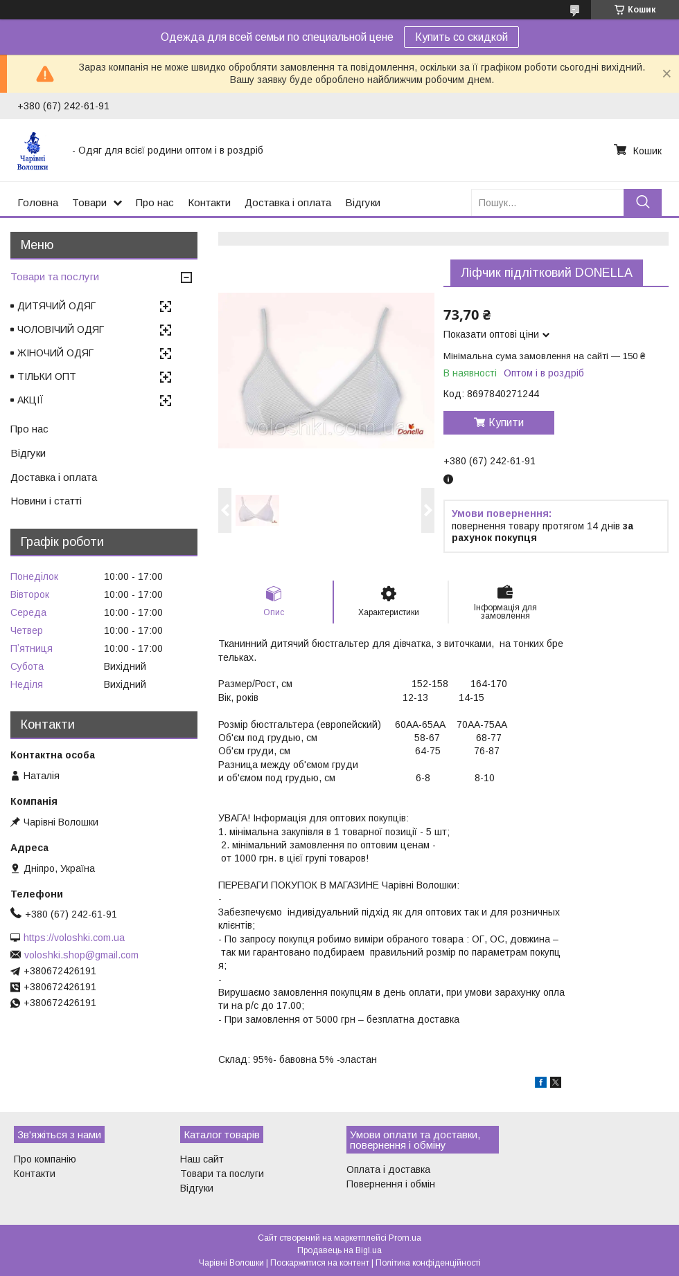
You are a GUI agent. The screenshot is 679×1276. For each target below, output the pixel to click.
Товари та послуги (54, 276)
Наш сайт (202, 1159)
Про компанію (45, 1159)
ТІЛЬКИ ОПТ (46, 376)
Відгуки (362, 202)
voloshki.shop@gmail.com (81, 954)
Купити (506, 422)
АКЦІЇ (30, 399)
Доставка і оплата (288, 202)
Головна (37, 202)
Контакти (209, 202)
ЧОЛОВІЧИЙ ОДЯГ (60, 329)
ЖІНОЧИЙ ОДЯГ (55, 352)
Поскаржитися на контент (319, 1263)
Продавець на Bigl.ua (339, 1250)
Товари (89, 202)
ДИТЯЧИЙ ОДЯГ (56, 305)
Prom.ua (405, 1238)
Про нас (155, 202)
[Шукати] (643, 202)
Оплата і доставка (388, 1169)
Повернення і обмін (390, 1184)
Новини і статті (46, 501)
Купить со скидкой (461, 37)
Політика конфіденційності (428, 1263)
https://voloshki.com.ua (74, 937)
